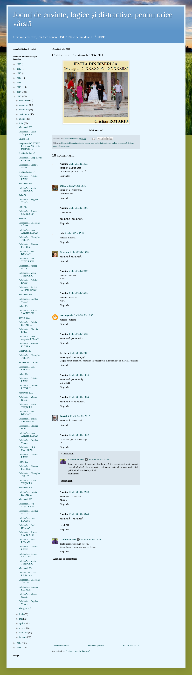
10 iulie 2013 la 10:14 (79, 375)
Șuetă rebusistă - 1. (27, 172)
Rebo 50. (23, 195)
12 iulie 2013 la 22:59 (79, 492)
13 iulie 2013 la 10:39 (91, 539)
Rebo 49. (23, 207)
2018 (19, 73)
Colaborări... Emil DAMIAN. (27, 253)
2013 (19, 96)
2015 (19, 87)
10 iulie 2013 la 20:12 (80, 416)
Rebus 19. (23, 306)
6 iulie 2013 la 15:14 (74, 233)
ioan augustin (66, 315)
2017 (19, 78)
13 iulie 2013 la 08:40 (79, 514)
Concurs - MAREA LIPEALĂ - (27, 574)
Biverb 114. (24, 139)
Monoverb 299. (26, 183)
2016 (19, 82)
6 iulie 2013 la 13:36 (76, 186)
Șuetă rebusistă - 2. (27, 153)
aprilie (22, 623)
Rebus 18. (23, 374)
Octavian (64, 252)
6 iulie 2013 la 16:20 (79, 252)
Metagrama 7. (25, 608)
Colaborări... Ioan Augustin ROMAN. (29, 231)
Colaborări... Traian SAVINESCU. (28, 212)
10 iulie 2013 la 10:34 (79, 397)
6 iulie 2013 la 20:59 (78, 271)
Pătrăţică (64, 416)
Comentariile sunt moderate (72, 143)
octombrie (24, 109)
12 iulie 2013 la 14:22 (79, 435)
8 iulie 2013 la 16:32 (83, 315)
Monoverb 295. (26, 499)
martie (22, 628)
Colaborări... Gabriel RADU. (28, 177)
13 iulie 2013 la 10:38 (99, 459)
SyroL (63, 186)
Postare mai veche (131, 645)
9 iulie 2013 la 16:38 (78, 334)
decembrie (24, 100)
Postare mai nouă (61, 645)
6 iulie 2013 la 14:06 (78, 208)
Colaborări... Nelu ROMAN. (27, 541)
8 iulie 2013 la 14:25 (78, 293)
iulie (21, 123)
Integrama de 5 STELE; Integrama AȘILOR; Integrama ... (29, 146)
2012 (19, 643)
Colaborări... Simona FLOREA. (28, 245)
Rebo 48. (23, 218)
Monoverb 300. (26, 127)
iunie (21, 614)
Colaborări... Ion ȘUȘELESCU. (26, 260)
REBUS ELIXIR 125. (29, 362)
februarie (23, 632)
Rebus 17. (23, 462)
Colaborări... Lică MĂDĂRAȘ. (27, 448)
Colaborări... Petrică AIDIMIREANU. (28, 288)
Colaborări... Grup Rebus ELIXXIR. (30, 159)
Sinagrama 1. (25, 351)
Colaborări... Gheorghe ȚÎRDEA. (29, 238)
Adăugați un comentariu (65, 559)
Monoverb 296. (26, 487)
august (22, 119)
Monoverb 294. (26, 568)
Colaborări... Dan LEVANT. (26, 368)
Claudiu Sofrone (76, 459)
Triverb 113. (24, 318)
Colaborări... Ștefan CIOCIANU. (28, 555)
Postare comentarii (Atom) (78, 651)
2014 (19, 92)
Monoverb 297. (26, 393)
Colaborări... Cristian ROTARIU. (28, 323)
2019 (19, 69)
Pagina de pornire (96, 645)
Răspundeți (65, 176)
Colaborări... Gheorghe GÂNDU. (29, 224)
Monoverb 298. (26, 294)
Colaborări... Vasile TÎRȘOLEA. (27, 133)
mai (21, 619)
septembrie (24, 114)
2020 (19, 64)
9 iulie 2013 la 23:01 (79, 353)
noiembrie (24, 105)
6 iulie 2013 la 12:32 (78, 164)
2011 (19, 647)
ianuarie (23, 637)
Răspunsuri (68, 454)
